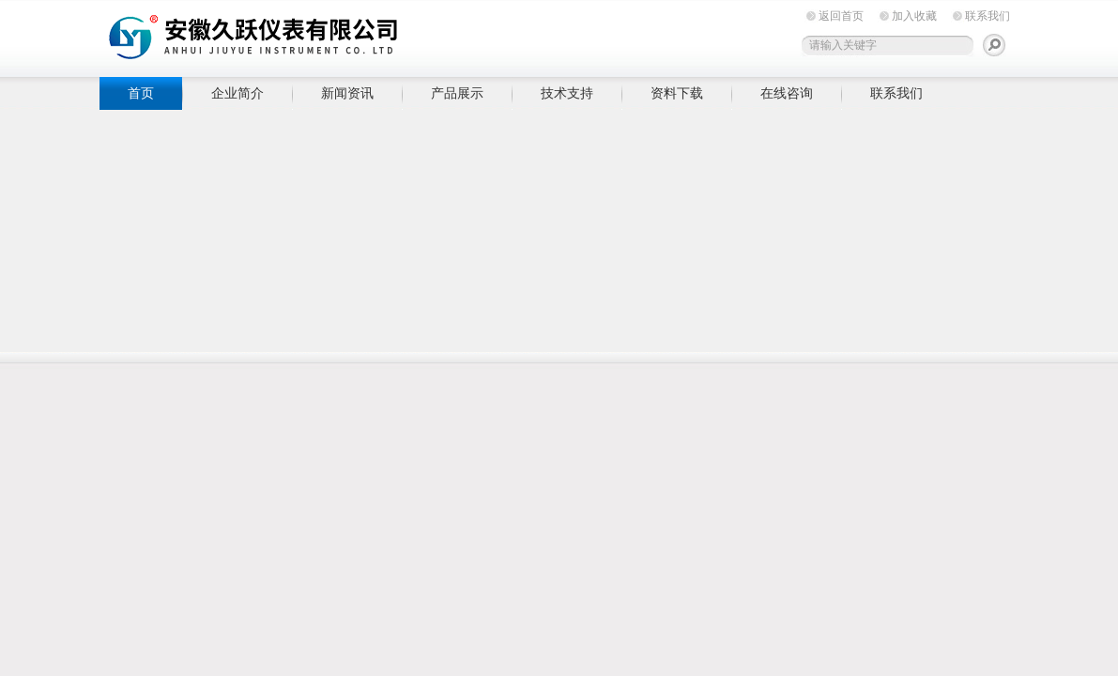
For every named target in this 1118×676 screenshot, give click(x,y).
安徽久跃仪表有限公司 (391, 35)
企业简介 (237, 92)
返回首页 (841, 16)
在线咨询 (786, 92)
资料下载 (677, 92)
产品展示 (457, 92)
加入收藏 (914, 16)
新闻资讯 (347, 92)
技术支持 (567, 92)
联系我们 (987, 16)
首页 (141, 92)
